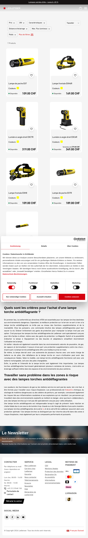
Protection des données (54, 472)
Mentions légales (51, 469)
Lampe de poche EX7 (17, 84)
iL (43, 409)
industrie (69, 390)
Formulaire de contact (13, 493)
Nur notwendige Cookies (16, 297)
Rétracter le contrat (14, 501)
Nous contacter (30, 477)
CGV (46, 466)
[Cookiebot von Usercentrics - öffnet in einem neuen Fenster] (75, 239)
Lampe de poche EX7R (62, 193)
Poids (12, 35)
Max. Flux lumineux (41, 29)
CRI (22, 23)
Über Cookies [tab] (72, 246)
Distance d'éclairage (18, 29)
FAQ (26, 489)
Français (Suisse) (75, 530)
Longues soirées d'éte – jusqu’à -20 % (43, 2)
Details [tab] (44, 246)
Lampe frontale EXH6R (62, 84)
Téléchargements (31, 480)
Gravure (28, 483)
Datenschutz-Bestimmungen (15, 274)
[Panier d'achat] (80, 8)
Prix (12, 23)
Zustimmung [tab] (15, 246)
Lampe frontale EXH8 (17, 193)
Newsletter (29, 486)
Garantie (28, 474)
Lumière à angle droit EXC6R (64, 137)
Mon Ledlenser (30, 466)
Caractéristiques (37, 23)
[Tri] (73, 23)
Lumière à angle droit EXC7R (20, 137)
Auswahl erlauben (44, 297)
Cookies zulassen (72, 297)
